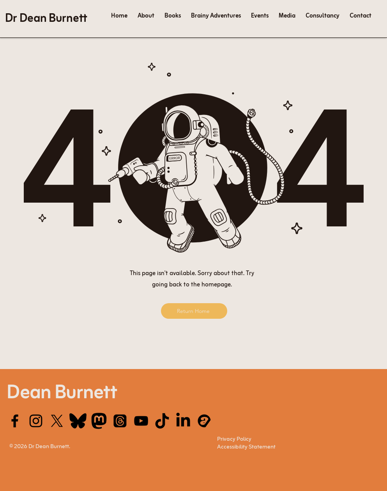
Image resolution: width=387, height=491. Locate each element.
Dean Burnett (62, 393)
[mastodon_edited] (99, 420)
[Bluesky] (78, 420)
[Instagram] (35, 420)
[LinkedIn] (183, 420)
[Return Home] (194, 311)
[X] (56, 420)
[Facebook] (14, 420)
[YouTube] (141, 420)
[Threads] (120, 420)
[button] (287, 16)
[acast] (204, 420)
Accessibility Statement (246, 447)
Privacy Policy (234, 439)
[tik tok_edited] (162, 420)
